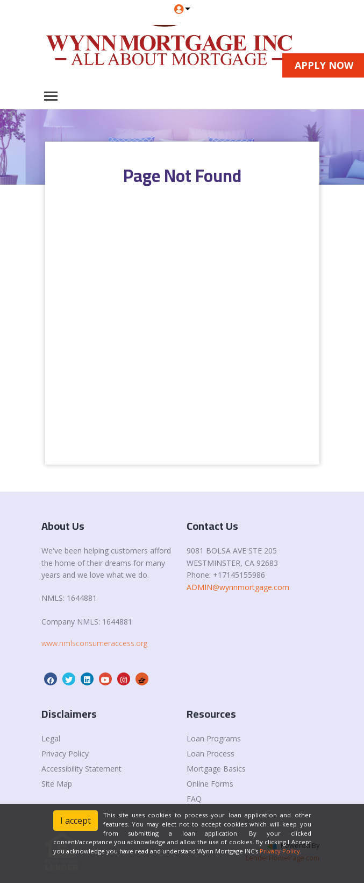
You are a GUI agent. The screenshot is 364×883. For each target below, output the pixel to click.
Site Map (56, 784)
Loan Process (210, 753)
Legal (50, 738)
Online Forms (210, 784)
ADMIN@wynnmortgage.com (238, 587)
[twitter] (69, 680)
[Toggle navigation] (51, 96)
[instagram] (123, 680)
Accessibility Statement (81, 768)
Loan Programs (214, 738)
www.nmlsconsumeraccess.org (94, 643)
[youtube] (105, 680)
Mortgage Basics (216, 768)
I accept (75, 820)
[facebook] (50, 680)
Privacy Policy (65, 753)
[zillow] (142, 680)
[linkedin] (87, 680)
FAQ (194, 799)
